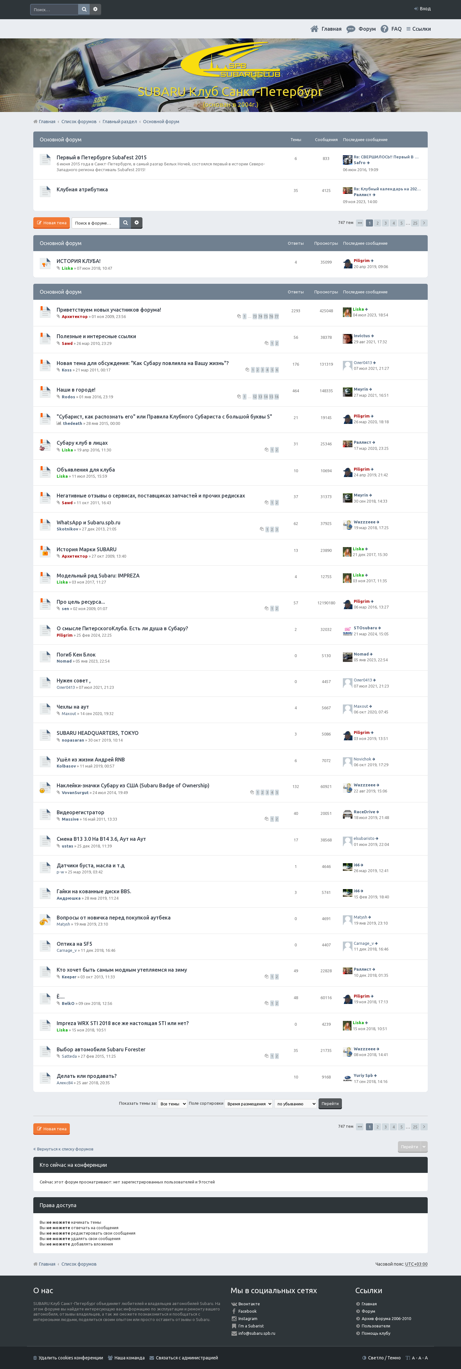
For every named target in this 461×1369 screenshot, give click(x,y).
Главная (332, 29)
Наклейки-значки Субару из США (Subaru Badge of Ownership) (133, 785)
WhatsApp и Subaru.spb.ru (88, 522)
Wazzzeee (365, 522)
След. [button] (424, 223)
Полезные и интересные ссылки (96, 336)
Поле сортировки (231, 1103)
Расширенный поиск (95, 9)
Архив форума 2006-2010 (386, 1318)
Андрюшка (69, 898)
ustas (67, 846)
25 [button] (415, 223)
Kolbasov (66, 766)
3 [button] (385, 223)
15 (271, 397)
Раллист (362, 194)
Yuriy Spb (363, 1075)
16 (277, 397)
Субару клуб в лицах (82, 443)
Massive (70, 819)
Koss (67, 370)
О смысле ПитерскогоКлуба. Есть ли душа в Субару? (122, 628)
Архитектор (75, 316)
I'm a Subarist (251, 1326)
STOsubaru (365, 627)
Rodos (68, 396)
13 (260, 397)
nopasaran (73, 740)
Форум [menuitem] (367, 29)
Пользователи (376, 1326)
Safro (360, 162)
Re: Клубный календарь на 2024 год (387, 189)
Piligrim (362, 261)
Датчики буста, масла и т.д (91, 865)
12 (255, 397)
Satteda (69, 1056)
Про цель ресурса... (81, 602)
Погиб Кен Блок (76, 654)
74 (260, 316)
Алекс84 (65, 1082)
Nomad (64, 661)
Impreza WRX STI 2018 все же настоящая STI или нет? (123, 1023)
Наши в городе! (76, 390)
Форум (368, 1311)
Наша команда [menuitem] (130, 1357)
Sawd (67, 343)
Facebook (248, 1311)
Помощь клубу (376, 1333)
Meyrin (361, 389)
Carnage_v (67, 950)
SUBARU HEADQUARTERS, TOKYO (98, 733)
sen (65, 608)
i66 (357, 865)
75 (266, 316)
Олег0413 (363, 362)
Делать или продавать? (87, 1076)
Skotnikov (67, 529)
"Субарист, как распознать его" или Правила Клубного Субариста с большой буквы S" (164, 416)
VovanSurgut (75, 792)
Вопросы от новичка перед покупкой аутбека (114, 917)
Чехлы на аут (73, 707)
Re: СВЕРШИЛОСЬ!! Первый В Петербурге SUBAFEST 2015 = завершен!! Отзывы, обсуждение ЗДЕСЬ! (387, 157)
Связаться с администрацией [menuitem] (187, 1357)
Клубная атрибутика (82, 189)
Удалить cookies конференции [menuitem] (71, 1357)
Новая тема (55, 222)
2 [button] (377, 223)
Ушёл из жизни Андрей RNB (91, 759)
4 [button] (393, 223)
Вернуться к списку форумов (65, 1149)
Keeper (69, 977)
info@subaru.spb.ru (257, 1333)
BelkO (68, 1003)
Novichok (362, 759)
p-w (60, 872)
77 (277, 316)
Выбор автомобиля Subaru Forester (101, 1049)
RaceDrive (364, 811)
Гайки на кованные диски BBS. (94, 891)
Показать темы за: (153, 1103)
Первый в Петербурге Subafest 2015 (102, 157)
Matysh (63, 924)
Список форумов (79, 1264)
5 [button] (401, 223)
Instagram (248, 1318)
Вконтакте (249, 1303)
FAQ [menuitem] (397, 29)
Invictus (362, 336)
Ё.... (61, 996)
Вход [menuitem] (425, 8)
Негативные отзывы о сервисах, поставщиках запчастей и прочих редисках (151, 495)
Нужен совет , (74, 680)
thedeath (72, 423)
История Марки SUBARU (87, 549)
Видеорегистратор (80, 812)
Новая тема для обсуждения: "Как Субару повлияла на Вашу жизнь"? (143, 363)
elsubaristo (364, 838)
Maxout (69, 713)
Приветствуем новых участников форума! (109, 310)
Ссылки (421, 29)
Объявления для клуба (86, 470)
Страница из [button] (359, 223)
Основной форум (61, 139)
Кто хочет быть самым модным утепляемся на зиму (122, 970)
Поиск (84, 9)
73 (255, 316)
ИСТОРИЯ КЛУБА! (79, 261)
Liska (67, 268)
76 (271, 316)
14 (266, 397)
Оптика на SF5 (74, 944)
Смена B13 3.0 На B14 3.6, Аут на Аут (101, 839)
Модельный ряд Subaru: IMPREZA (98, 575)
